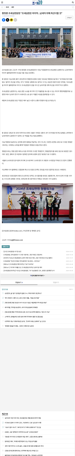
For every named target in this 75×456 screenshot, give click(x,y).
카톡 (11, 20)
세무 (12, 7)
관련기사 (6, 247)
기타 (15, 20)
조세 (7, 7)
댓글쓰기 (56, 282)
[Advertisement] (37, 370)
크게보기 (69, 18)
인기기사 (5, 289)
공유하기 (73, 7)
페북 (3, 20)
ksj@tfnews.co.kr (16, 240)
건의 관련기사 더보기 (37, 275)
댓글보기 (19, 282)
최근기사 (5, 414)
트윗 (7, 20)
